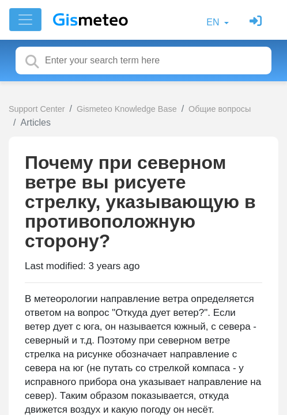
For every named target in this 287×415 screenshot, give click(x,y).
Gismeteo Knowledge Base (127, 109)
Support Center (37, 109)
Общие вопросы (219, 109)
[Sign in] (257, 22)
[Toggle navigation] (25, 19)
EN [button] (214, 22)
